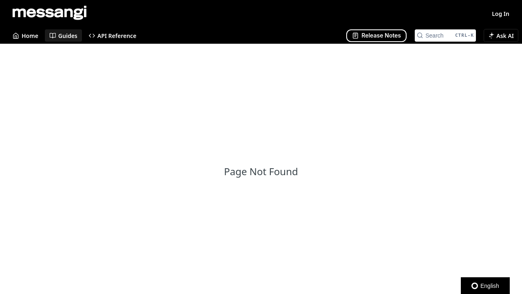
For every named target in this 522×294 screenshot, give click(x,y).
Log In (500, 14)
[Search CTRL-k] (445, 35)
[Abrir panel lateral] (376, 35)
